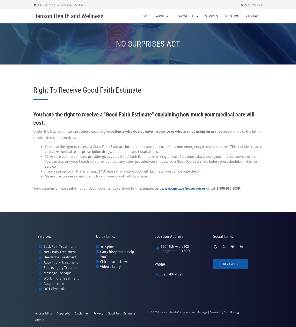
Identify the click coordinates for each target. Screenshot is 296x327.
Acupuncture (54, 284)
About (161, 16)
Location (232, 16)
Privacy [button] (98, 313)
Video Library (110, 266)
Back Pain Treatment (60, 246)
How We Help (185, 16)
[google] (215, 246)
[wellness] (241, 246)
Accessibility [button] (43, 313)
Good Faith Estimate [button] (121, 313)
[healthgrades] (233, 246)
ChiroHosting (231, 312)
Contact (253, 16)
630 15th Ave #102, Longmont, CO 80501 (59, 5)
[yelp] (224, 246)
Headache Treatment (60, 257)
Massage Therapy (57, 273)
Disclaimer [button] (81, 313)
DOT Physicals (54, 289)
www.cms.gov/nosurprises (183, 188)
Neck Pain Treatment (60, 252)
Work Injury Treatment (61, 278)
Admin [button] (39, 320)
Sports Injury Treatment (62, 268)
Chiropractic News (114, 261)
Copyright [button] (63, 313)
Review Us (230, 264)
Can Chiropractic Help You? (117, 254)
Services (211, 16)
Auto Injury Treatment (61, 262)
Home (144, 16)
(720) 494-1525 (251, 5)
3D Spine (107, 247)
